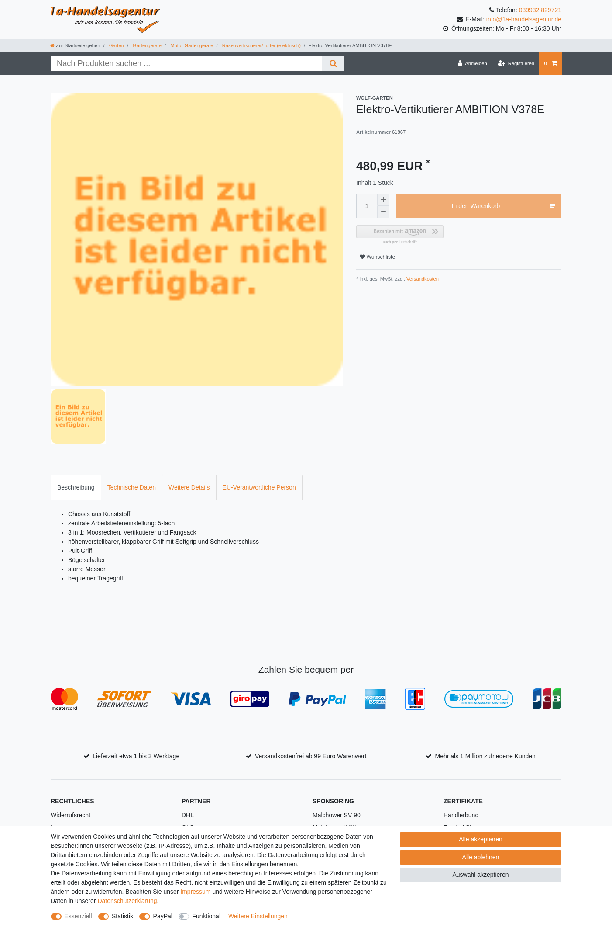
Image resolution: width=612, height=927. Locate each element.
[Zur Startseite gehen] (75, 45)
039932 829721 (540, 10)
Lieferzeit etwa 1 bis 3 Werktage (136, 756)
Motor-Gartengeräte (191, 45)
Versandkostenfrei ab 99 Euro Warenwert (311, 756)
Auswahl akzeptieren (480, 874)
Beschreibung (76, 487)
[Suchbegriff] (186, 63)
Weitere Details (189, 487)
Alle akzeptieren (480, 839)
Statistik (122, 916)
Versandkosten (422, 278)
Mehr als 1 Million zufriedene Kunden (485, 756)
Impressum (195, 891)
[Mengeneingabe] (366, 206)
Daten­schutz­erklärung (127, 900)
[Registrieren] (516, 63)
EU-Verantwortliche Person (259, 487)
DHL (188, 815)
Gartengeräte (146, 45)
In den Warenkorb (503, 206)
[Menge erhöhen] (383, 200)
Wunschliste (377, 257)
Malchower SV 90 (337, 815)
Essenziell (78, 916)
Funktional (206, 916)
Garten (116, 45)
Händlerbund (461, 815)
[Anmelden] (472, 63)
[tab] (76, 487)
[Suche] (333, 63)
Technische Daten (131, 487)
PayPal (162, 916)
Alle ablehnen (480, 857)
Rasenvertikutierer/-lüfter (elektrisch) (261, 45)
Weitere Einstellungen (258, 916)
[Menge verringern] (383, 212)
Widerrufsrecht (70, 815)
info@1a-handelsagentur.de (523, 19)
